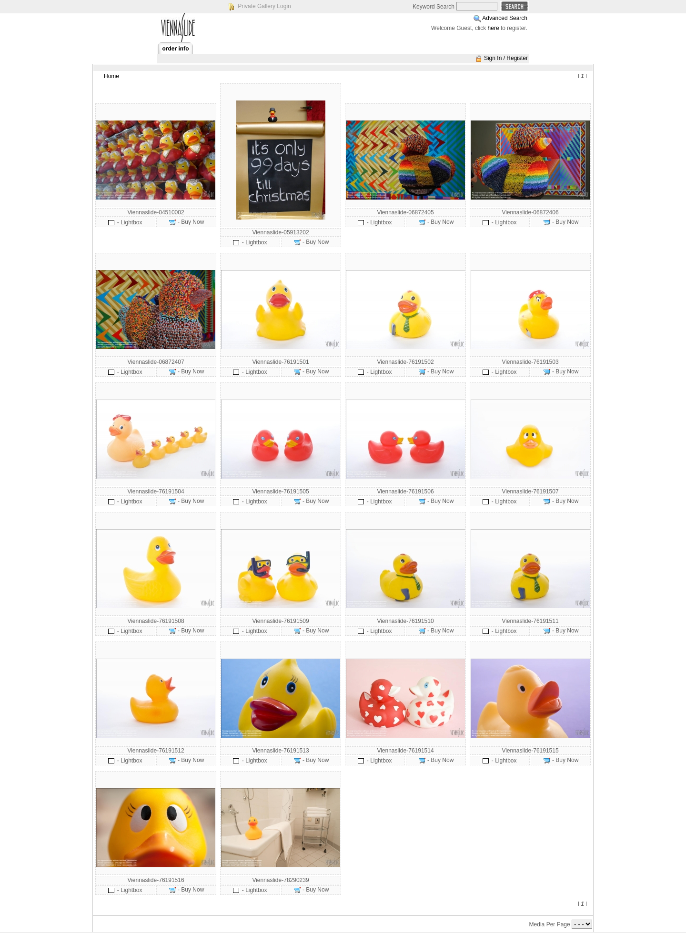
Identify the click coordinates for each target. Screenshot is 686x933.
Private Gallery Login (264, 6)
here (493, 28)
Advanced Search (504, 18)
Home (111, 76)
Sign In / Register (506, 58)
